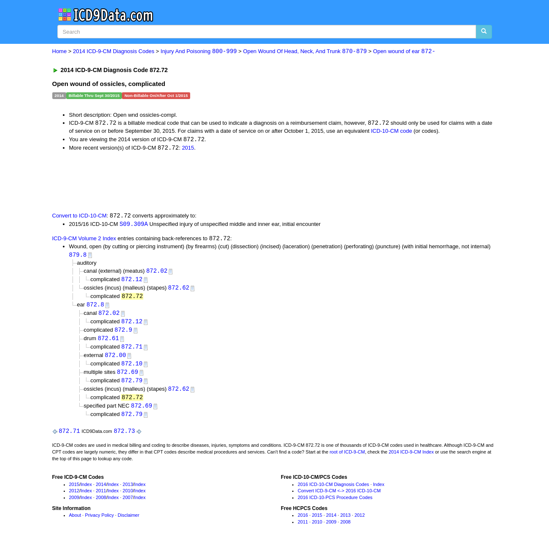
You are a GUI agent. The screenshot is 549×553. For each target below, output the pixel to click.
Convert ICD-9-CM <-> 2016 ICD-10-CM (339, 497)
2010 (128, 497)
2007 (128, 503)
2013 (128, 490)
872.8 (95, 307)
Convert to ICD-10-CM (79, 217)
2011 (101, 497)
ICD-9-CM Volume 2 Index (84, 240)
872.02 (156, 273)
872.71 (131, 351)
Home (59, 51)
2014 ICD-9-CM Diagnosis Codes (113, 51)
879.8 (78, 256)
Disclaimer (128, 521)
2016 (303, 521)
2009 (74, 503)
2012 (74, 497)
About (75, 521)
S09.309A (133, 225)
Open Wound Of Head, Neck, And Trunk (305, 51)
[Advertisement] (202, 182)
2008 (101, 503)
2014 (101, 490)
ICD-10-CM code (391, 131)
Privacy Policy (99, 521)
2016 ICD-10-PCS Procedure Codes (335, 503)
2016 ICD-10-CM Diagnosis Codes (333, 490)
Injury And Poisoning (199, 51)
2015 (188, 148)
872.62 (178, 290)
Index (86, 490)
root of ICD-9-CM (347, 458)
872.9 (123, 334)
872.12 (131, 281)
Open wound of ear (404, 51)
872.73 (124, 437)
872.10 (131, 368)
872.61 (108, 342)
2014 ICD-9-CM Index (411, 458)
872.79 (131, 385)
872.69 (127, 377)
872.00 (115, 359)
